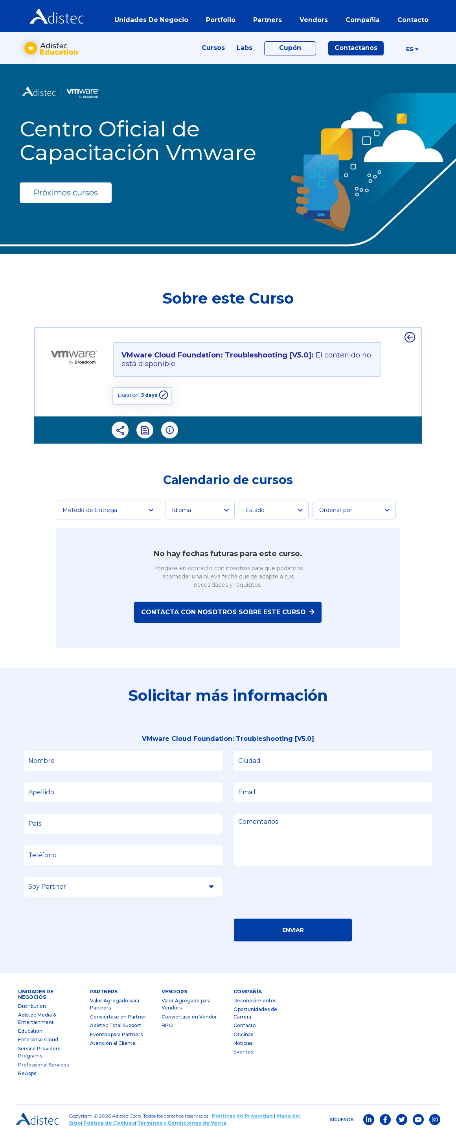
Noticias (243, 1048)
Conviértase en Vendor (189, 1022)
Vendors (174, 997)
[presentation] (293, 900)
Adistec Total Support (115, 1031)
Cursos (213, 51)
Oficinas (243, 1039)
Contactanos (356, 51)
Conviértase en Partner (118, 1022)
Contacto (245, 1031)
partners (266, 21)
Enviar (293, 935)
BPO (167, 1031)
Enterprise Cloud (38, 1045)
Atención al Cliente (113, 1048)
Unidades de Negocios (35, 1000)
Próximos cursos (65, 198)
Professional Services (43, 1070)
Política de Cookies (109, 1128)
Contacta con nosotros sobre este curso (227, 617)
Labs (244, 51)
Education (30, 1036)
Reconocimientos (255, 1006)
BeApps (27, 1078)
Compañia (361, 21)
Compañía (248, 997)
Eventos (243, 1057)
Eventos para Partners (116, 1039)
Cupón (290, 51)
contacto (411, 21)
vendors (312, 21)
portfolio (219, 21)
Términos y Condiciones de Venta (181, 1128)
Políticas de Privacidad (242, 1121)
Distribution (32, 1011)
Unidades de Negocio (150, 21)
